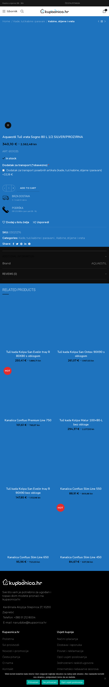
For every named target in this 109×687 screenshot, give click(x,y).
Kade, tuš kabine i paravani (29, 21)
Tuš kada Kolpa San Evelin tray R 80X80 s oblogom (28, 354)
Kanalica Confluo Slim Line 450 (80, 557)
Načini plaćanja (67, 639)
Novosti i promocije (15, 651)
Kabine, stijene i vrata (61, 21)
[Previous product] (98, 21)
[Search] (22, 11)
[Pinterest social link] (21, 244)
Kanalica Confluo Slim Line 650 (28, 557)
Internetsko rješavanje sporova (78, 669)
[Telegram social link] (29, 244)
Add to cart (28, 188)
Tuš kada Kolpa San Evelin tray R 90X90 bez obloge (28, 491)
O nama (7, 662)
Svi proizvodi (10, 644)
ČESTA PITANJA (72, 3)
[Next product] (105, 21)
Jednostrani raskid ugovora (75, 662)
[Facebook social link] (13, 244)
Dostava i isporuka (69, 644)
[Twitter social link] (17, 244)
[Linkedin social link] (25, 244)
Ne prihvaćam (50, 682)
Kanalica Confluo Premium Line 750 (28, 420)
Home (6, 21)
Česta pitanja (11, 657)
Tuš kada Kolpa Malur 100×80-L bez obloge (81, 422)
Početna (8, 639)
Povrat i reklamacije (70, 651)
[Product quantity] (8, 188)
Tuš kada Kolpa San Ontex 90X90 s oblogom (81, 354)
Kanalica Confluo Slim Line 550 (80, 489)
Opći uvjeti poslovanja (72, 657)
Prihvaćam (33, 682)
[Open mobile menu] (10, 11)
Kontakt (7, 669)
